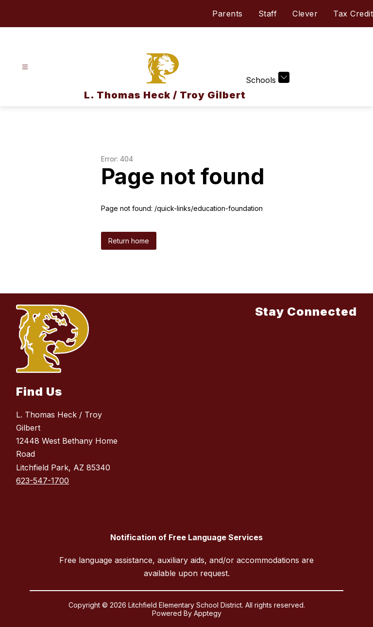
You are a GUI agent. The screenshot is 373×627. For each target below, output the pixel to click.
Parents (227, 13)
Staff (267, 13)
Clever (305, 13)
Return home (128, 241)
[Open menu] (25, 67)
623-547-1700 (42, 480)
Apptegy (207, 613)
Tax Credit (353, 13)
